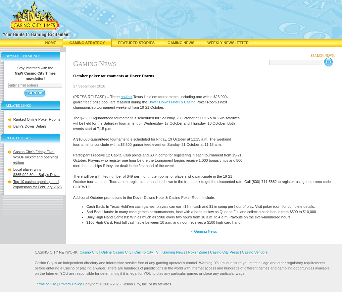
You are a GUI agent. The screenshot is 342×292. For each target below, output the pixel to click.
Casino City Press (224, 252)
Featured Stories (136, 43)
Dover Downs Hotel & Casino (171, 102)
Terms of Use (45, 284)
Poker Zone (197, 252)
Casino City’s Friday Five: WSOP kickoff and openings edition (36, 157)
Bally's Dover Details (30, 126)
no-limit (126, 97)
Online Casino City (116, 252)
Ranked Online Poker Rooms (36, 119)
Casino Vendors (255, 252)
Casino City (88, 252)
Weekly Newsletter (228, 43)
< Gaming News (204, 231)
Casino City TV (146, 252)
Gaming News (181, 43)
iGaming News (173, 252)
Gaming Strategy (87, 43)
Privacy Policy (70, 284)
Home (50, 43)
